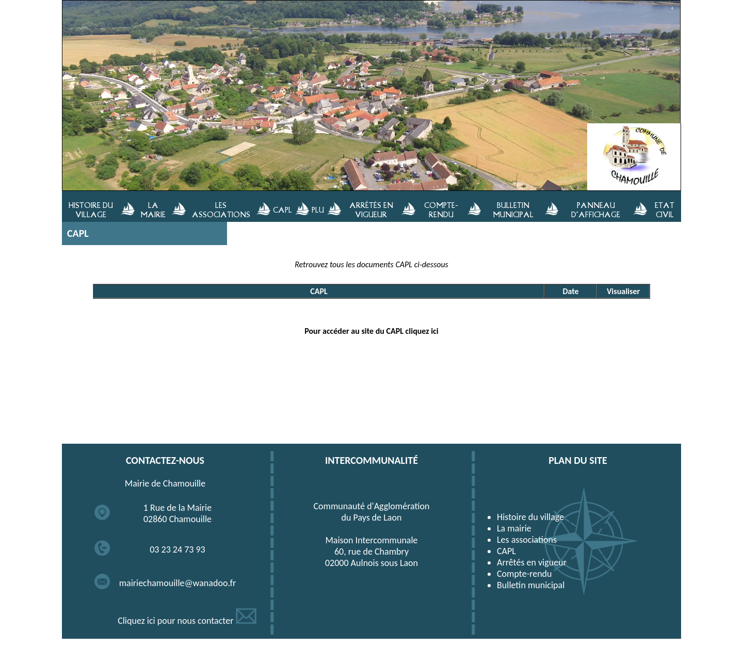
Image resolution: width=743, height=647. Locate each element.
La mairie (514, 528)
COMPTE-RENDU (441, 209)
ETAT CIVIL (664, 209)
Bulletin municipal (530, 585)
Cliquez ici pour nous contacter (187, 620)
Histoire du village (530, 517)
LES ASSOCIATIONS (221, 209)
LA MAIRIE (153, 209)
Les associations (527, 539)
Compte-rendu (524, 573)
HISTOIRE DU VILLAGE (91, 209)
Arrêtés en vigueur (532, 562)
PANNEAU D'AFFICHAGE (595, 209)
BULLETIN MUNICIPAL (513, 209)
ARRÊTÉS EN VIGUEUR (371, 209)
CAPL (282, 209)
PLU (318, 209)
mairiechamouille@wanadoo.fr (177, 583)
